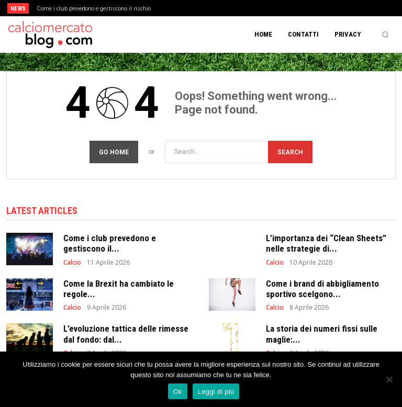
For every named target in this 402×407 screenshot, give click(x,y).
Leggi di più (216, 391)
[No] (389, 379)
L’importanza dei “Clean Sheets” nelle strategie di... (326, 243)
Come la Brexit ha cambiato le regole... (118, 288)
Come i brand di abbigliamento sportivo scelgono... (322, 288)
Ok (177, 391)
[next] (220, 8)
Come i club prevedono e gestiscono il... (109, 243)
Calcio (72, 262)
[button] (385, 34)
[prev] (203, 8)
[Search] (290, 152)
